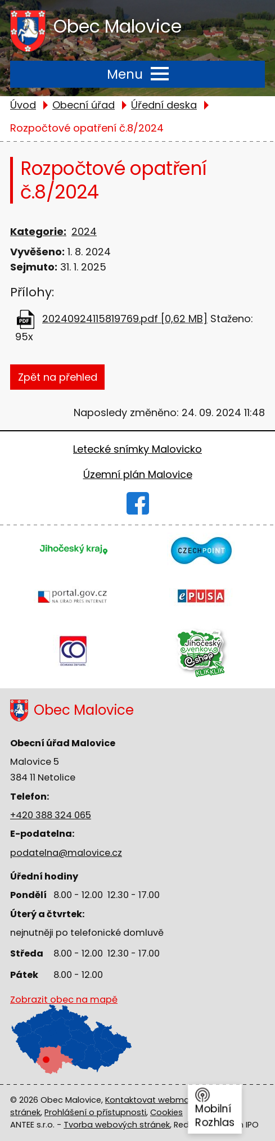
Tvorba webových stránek (117, 1124)
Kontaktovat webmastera (158, 1100)
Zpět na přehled (57, 377)
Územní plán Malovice (137, 474)
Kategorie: (38, 231)
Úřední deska (164, 105)
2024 (84, 231)
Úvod (23, 105)
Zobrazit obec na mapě (64, 1028)
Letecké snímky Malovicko (137, 449)
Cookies (166, 1112)
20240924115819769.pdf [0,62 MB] (125, 319)
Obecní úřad (83, 105)
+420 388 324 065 (50, 815)
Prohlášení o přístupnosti (95, 1112)
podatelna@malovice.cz (66, 852)
